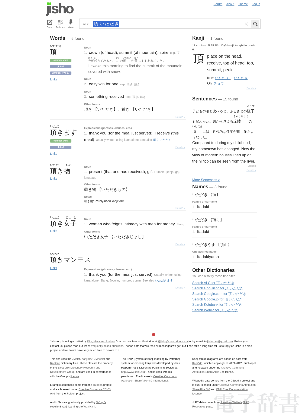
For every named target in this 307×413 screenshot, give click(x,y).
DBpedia (235, 380)
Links (53, 79)
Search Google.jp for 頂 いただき (217, 299)
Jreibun (252, 166)
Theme (243, 4)
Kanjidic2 (87, 358)
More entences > (206, 180)
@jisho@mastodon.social (173, 341)
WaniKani (89, 406)
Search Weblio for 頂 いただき (215, 310)
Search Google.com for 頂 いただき (219, 294)
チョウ (219, 83)
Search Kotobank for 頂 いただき (217, 304)
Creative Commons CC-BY (95, 389)
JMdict (76, 358)
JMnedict (99, 358)
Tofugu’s (101, 402)
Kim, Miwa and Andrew (101, 341)
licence (75, 376)
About (230, 4)
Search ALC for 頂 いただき (213, 283)
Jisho (60, 9)
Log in (256, 4)
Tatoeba (98, 384)
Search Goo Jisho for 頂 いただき (217, 288)
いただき (241, 78)
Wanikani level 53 (60, 73)
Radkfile (55, 363)
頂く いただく (162, 139)
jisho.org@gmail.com (220, 341)
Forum (218, 4)
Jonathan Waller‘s (231, 402)
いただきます (164, 280)
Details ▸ (180, 117)
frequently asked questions (107, 345)
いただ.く (222, 78)
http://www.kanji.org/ (133, 371)
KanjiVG (197, 363)
